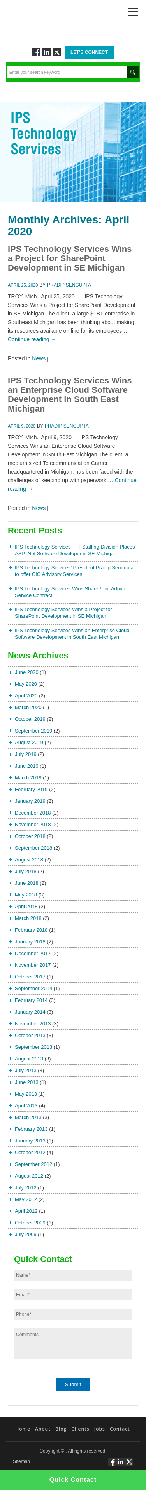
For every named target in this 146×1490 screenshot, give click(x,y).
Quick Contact (73, 1479)
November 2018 (33, 824)
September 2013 (33, 1047)
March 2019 (28, 778)
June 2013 (27, 1082)
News (39, 358)
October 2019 (30, 719)
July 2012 (26, 1188)
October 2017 (30, 977)
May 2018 (26, 895)
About (43, 1429)
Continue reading (32, 339)
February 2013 (31, 1129)
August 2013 (29, 1059)
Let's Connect (89, 52)
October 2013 (30, 1035)
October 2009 (30, 1223)
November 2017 (33, 965)
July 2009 (26, 1234)
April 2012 (26, 1211)
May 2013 (26, 1094)
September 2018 (33, 848)
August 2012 (29, 1176)
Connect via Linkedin (46, 52)
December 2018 (33, 813)
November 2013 (33, 1024)
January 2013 (30, 1141)
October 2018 (30, 836)
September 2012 (33, 1164)
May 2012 (26, 1199)
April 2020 (26, 696)
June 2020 (27, 672)
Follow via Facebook (36, 52)
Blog (61, 1429)
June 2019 (27, 766)
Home (22, 1429)
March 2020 (28, 707)
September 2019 (33, 731)
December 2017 (33, 953)
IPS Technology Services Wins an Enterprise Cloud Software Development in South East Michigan (70, 394)
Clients (80, 1429)
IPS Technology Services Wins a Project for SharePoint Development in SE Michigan (70, 258)
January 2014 (30, 1012)
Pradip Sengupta (69, 285)
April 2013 (26, 1106)
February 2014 (31, 1000)
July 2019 (26, 754)
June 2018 (27, 883)
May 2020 (26, 684)
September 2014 (33, 988)
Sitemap (21, 1461)
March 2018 (28, 918)
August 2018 (29, 860)
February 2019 (31, 789)
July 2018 (26, 871)
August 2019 (29, 742)
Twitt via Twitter (57, 52)
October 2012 (30, 1152)
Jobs (99, 1429)
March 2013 (28, 1117)
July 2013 (26, 1070)
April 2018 (26, 906)
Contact (120, 1429)
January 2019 (30, 801)
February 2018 (31, 930)
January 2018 (30, 942)
